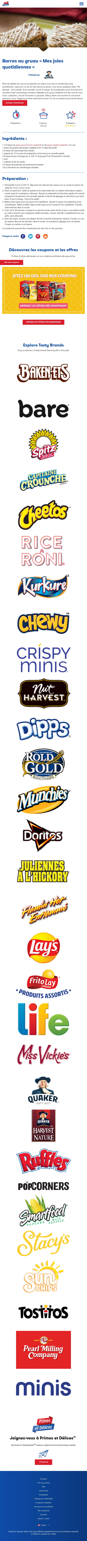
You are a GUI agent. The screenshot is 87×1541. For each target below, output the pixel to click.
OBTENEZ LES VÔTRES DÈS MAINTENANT (43, 322)
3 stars (71, 127)
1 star (66, 127)
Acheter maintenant (15, 102)
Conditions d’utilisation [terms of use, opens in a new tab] (42, 1503)
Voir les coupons (11, 262)
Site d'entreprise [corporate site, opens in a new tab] (40, 1511)
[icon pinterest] (38, 236)
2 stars (68, 127)
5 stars (75, 127)
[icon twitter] (30, 236)
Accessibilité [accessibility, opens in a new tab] (40, 1495)
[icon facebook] (23, 236)
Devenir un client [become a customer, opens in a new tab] (40, 1519)
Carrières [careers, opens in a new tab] (39, 1515)
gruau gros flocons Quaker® (28, 145)
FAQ (43, 1487)
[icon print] (45, 236)
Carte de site (43, 1491)
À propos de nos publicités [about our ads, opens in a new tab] (42, 1507)
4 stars (73, 127)
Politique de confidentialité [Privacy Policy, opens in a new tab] (42, 1499)
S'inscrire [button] (43, 1462)
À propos (43, 1479)
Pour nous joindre (43, 1483)
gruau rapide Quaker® (57, 145)
